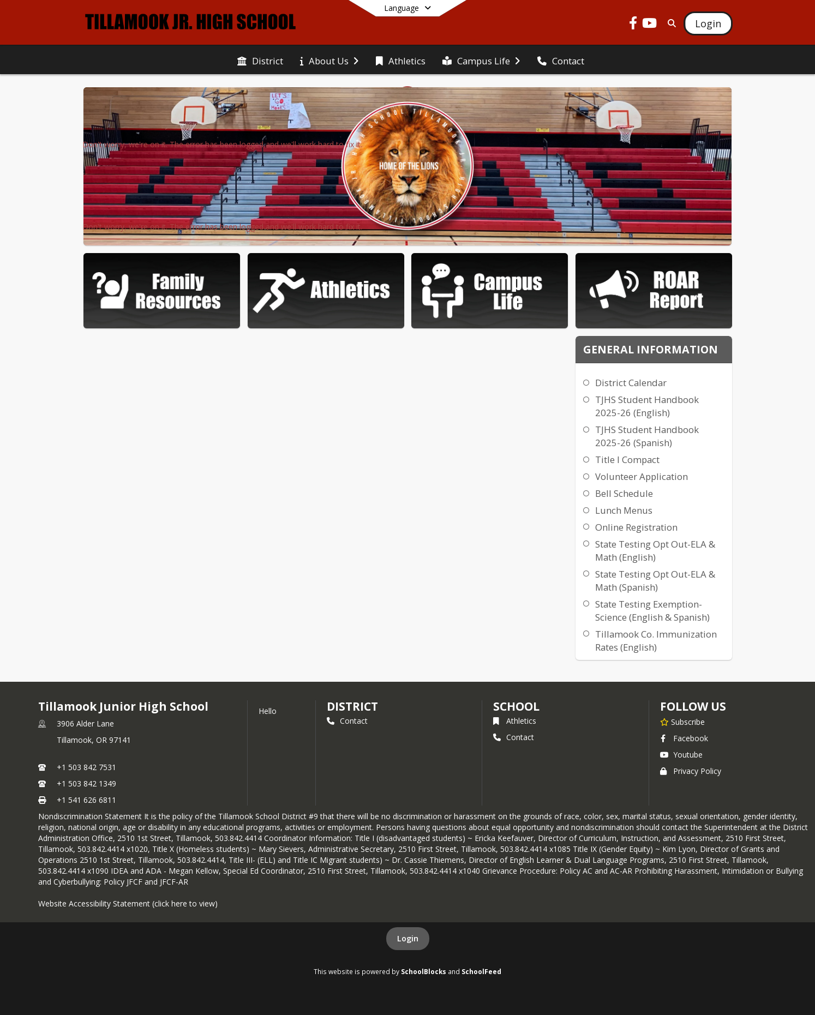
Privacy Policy (690, 771)
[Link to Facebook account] (633, 25)
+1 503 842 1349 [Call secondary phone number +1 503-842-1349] (86, 783)
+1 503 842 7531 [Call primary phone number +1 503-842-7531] (86, 767)
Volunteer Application (641, 476)
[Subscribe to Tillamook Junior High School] (682, 722)
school (516, 706)
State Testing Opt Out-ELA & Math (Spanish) (655, 580)
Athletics (514, 721)
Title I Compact (627, 459)
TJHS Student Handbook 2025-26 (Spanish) (647, 436)
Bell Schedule (624, 493)
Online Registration (636, 527)
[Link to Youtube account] (650, 25)
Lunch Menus (623, 510)
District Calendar (631, 382)
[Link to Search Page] (669, 23)
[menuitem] (260, 60)
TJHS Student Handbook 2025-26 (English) (647, 406)
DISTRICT (352, 706)
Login (407, 938)
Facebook (684, 738)
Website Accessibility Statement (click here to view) (128, 903)
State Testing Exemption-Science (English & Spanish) (652, 610)
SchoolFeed (481, 971)
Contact (347, 721)
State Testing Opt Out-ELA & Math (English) (655, 550)
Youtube (681, 754)
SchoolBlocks (423, 971)
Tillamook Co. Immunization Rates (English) (656, 640)
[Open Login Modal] (708, 23)
